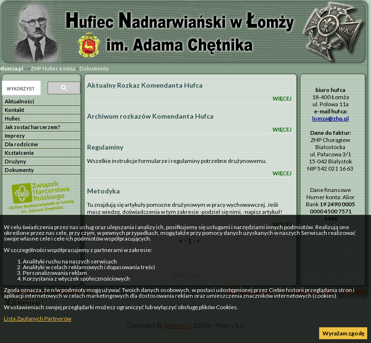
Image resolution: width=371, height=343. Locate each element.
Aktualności (19, 101)
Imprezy (15, 135)
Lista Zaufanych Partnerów (37, 318)
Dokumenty (94, 68)
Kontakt (14, 110)
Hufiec (12, 118)
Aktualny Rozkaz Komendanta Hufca (145, 85)
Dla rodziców (21, 144)
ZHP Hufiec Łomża (53, 68)
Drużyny (15, 161)
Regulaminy (105, 147)
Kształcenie (19, 153)
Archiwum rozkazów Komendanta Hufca (150, 116)
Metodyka (103, 191)
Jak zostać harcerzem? (32, 127)
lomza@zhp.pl (330, 118)
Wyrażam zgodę (343, 333)
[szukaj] (20, 88)
